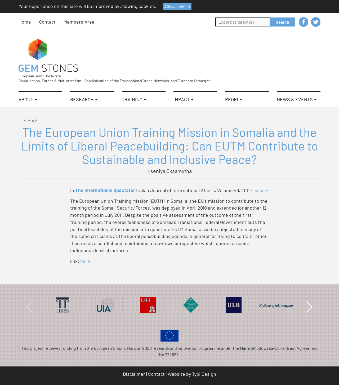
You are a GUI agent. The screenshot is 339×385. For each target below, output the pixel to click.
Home (25, 22)
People (233, 99)
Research (83, 99)
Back (30, 120)
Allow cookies (177, 6)
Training (134, 99)
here (85, 261)
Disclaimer (134, 374)
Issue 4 (261, 190)
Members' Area (79, 22)
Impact (183, 99)
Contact (47, 22)
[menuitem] (29, 22)
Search (282, 21)
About (28, 99)
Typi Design (204, 374)
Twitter (315, 22)
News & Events (296, 99)
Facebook (303, 22)
